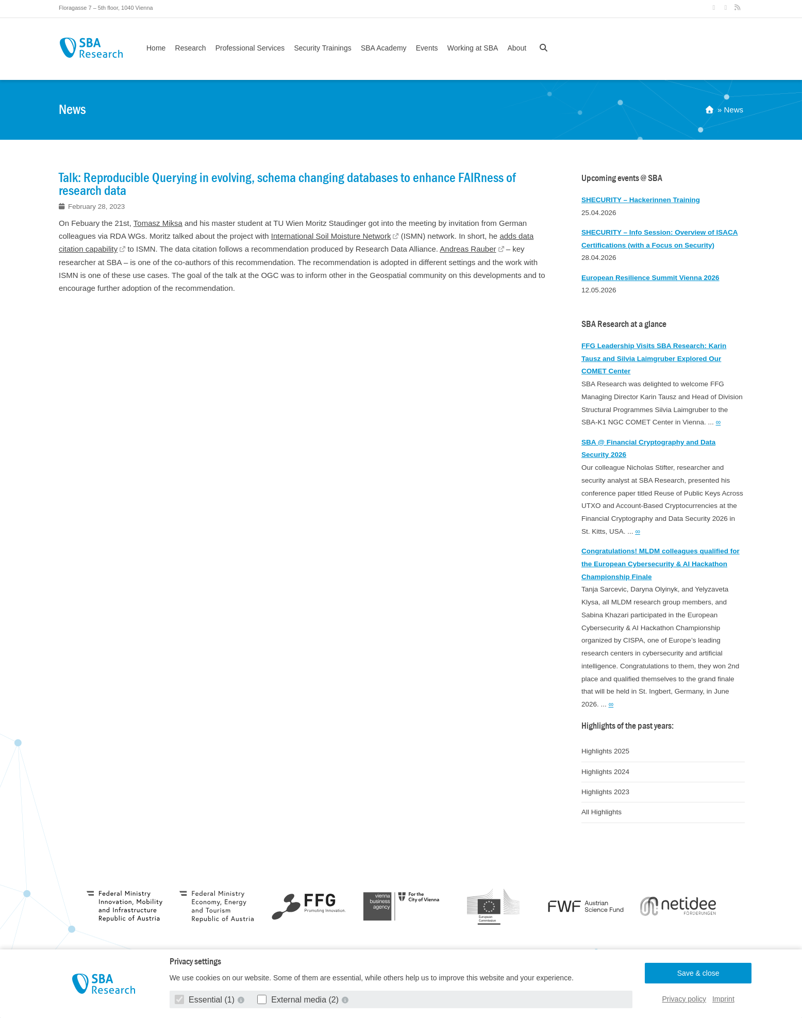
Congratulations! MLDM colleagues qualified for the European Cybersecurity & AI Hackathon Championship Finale (660, 564)
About (516, 48)
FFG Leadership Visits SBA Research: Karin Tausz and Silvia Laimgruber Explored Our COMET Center (653, 358)
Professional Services (250, 48)
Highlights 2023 (605, 792)
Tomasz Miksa (157, 223)
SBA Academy (384, 48)
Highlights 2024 (605, 772)
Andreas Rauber (468, 248)
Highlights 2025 (605, 751)
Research (190, 48)
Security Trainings (322, 48)
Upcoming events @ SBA (621, 178)
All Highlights (601, 812)
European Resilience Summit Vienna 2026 (650, 278)
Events (427, 48)
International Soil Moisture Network (331, 236)
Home (155, 48)
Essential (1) (206, 999)
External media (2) (299, 999)
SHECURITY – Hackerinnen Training (640, 200)
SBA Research (91, 48)
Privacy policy (684, 999)
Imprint (723, 999)
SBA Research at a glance (623, 324)
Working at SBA (472, 48)
